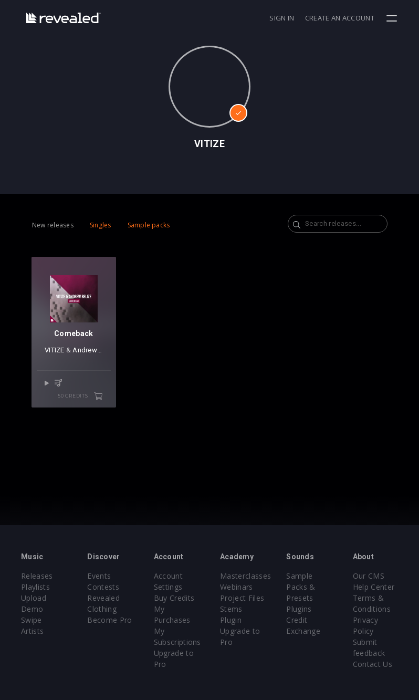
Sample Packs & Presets (300, 587)
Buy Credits (174, 598)
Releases (37, 576)
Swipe (31, 620)
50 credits (80, 396)
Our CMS (368, 576)
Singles (100, 225)
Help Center (374, 587)
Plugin (231, 620)
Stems (231, 609)
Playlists (35, 587)
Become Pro (109, 620)
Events (99, 576)
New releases (53, 225)
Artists (32, 631)
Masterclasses (245, 576)
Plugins (298, 609)
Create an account (339, 18)
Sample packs (149, 225)
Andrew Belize (95, 350)
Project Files (242, 598)
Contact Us (372, 664)
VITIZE (55, 350)
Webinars (236, 587)
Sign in (281, 18)
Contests (103, 587)
